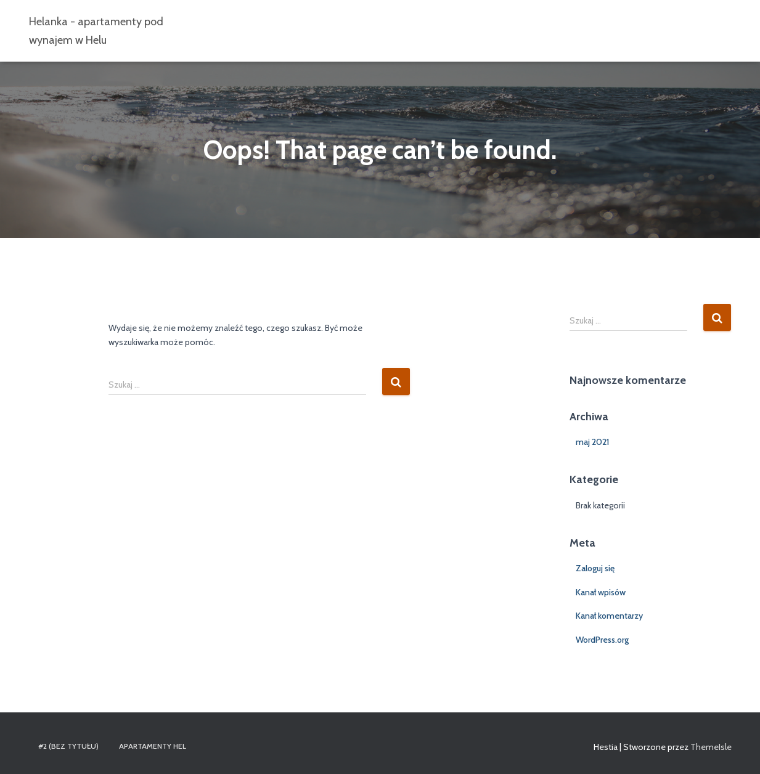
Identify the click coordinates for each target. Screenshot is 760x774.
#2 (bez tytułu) (68, 746)
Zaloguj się (595, 568)
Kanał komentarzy (609, 615)
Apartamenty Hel (152, 746)
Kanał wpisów (601, 592)
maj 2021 (592, 441)
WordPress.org (602, 639)
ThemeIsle (711, 746)
